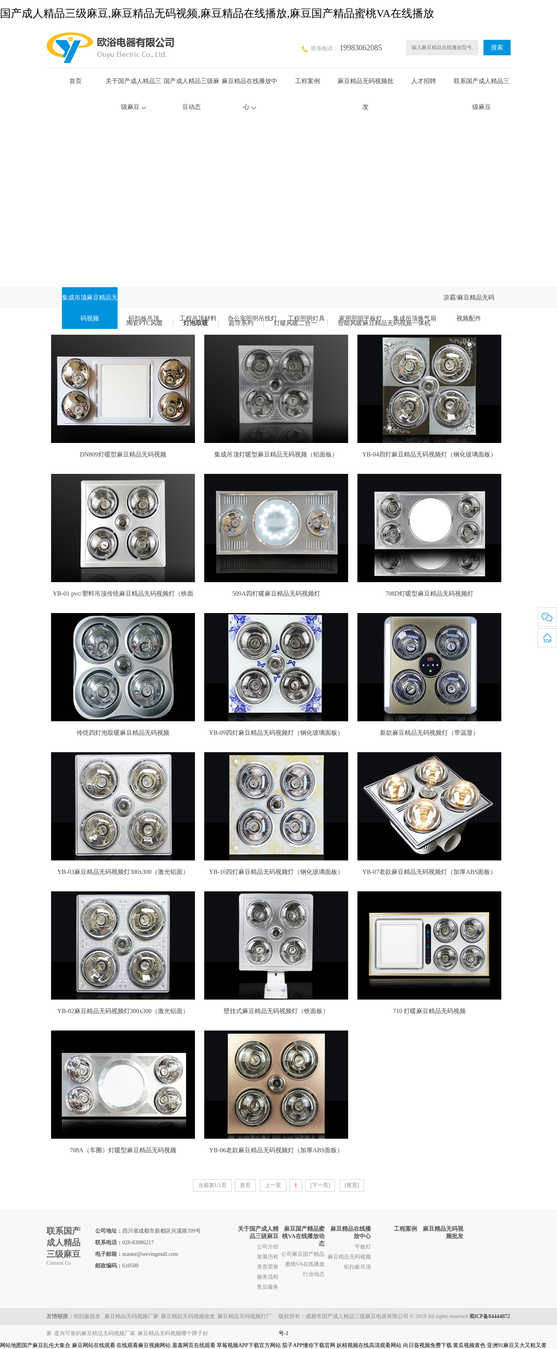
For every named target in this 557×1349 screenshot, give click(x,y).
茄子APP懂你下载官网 (308, 1345)
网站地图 (11, 1345)
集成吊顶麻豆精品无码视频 (90, 308)
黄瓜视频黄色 (469, 1345)
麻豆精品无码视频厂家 (131, 1316)
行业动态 (314, 1274)
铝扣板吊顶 (143, 318)
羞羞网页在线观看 (193, 1345)
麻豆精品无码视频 (349, 1257)
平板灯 (363, 1247)
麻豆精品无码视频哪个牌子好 (173, 1333)
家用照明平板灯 (360, 318)
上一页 (273, 1185)
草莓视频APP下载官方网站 (249, 1345)
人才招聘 (423, 81)
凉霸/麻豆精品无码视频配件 (468, 308)
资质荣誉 (267, 1267)
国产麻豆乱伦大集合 (46, 1345)
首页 (75, 81)
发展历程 (267, 1257)
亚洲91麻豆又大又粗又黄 (517, 1345)
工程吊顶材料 (198, 318)
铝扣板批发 (87, 1316)
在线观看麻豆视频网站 (143, 1345)
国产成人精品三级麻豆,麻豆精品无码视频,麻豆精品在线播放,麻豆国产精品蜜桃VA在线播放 (217, 13)
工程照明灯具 (306, 318)
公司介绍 (267, 1247)
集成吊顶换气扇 (414, 318)
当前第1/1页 (212, 1185)
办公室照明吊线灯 (252, 318)
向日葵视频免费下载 (427, 1345)
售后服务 (267, 1287)
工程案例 (307, 81)
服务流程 (267, 1277)
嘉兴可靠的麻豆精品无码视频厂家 (94, 1333)
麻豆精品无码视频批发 (188, 1316)
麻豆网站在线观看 (93, 1345)
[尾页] (352, 1185)
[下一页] (320, 1185)
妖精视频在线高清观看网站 (369, 1345)
